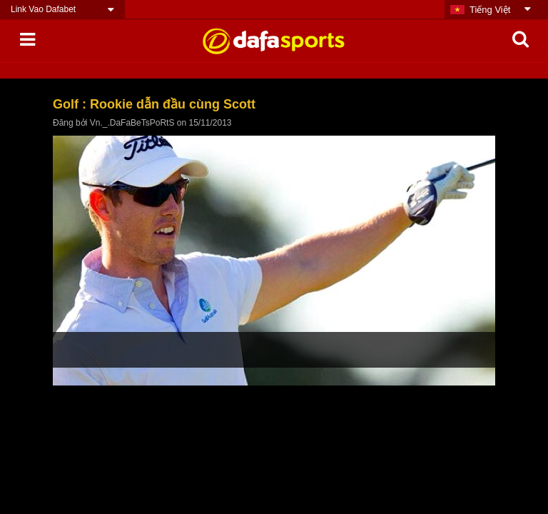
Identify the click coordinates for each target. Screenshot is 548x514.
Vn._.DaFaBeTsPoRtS (132, 123)
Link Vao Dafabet (43, 9)
